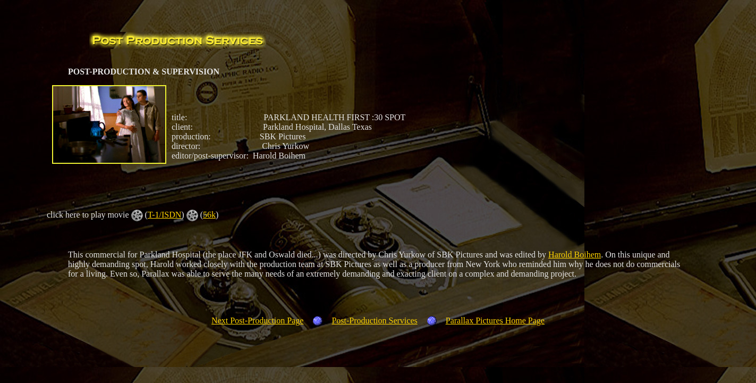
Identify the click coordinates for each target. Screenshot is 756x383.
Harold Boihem (574, 254)
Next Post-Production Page (257, 320)
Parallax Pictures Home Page (495, 320)
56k (209, 214)
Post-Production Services (374, 320)
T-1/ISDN (164, 214)
